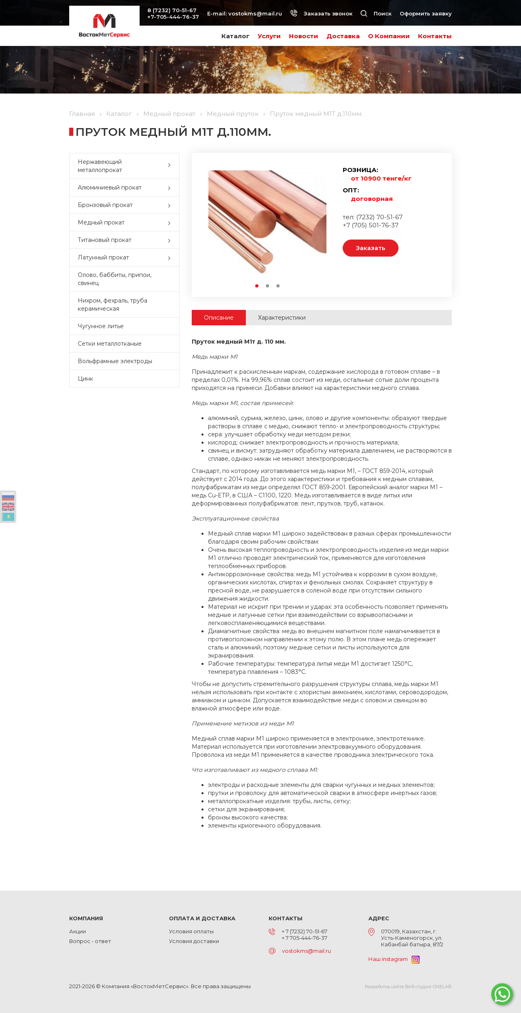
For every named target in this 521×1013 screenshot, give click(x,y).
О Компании (389, 36)
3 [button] (278, 286)
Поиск (376, 13)
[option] (267, 223)
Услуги (269, 36)
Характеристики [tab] (282, 317)
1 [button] (257, 286)
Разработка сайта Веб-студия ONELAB (408, 986)
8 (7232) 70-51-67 (172, 10)
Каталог (235, 36)
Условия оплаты (191, 931)
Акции (77, 931)
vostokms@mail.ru (255, 13)
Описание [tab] (219, 317)
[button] (171, 166)
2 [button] (268, 286)
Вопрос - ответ (90, 941)
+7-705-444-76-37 (173, 16)
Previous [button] (212, 223)
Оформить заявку (426, 13)
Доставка (343, 36)
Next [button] (322, 223)
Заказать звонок (321, 13)
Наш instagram (394, 959)
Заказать (370, 248)
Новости (303, 36)
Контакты (435, 36)
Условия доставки (194, 941)
